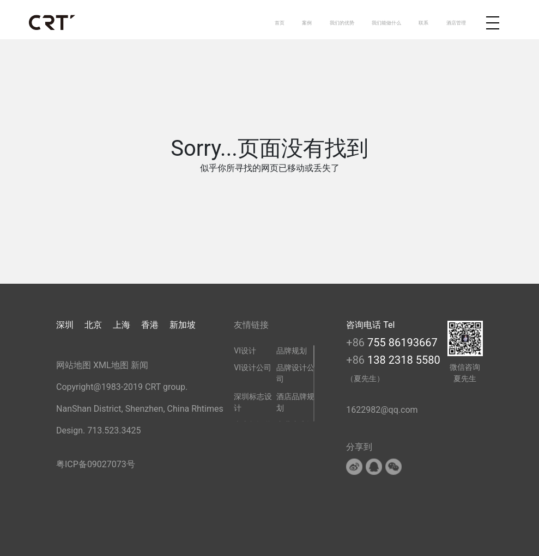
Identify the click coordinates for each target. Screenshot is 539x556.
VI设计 (245, 350)
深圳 (65, 325)
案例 (307, 23)
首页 (279, 23)
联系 (423, 23)
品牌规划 (291, 350)
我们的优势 (342, 23)
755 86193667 (402, 342)
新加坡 (182, 325)
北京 (93, 325)
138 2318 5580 (403, 359)
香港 (150, 325)
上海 (121, 325)
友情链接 (251, 325)
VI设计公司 (252, 367)
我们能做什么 (386, 23)
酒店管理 (456, 23)
